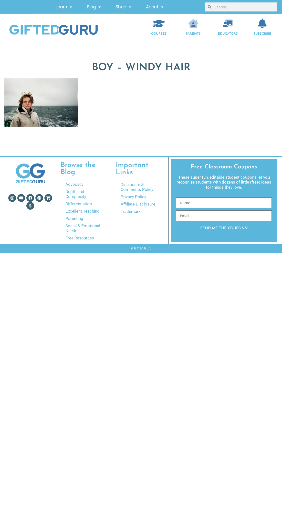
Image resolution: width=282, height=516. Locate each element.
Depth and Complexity (75, 194)
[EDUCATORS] (228, 23)
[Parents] (193, 23)
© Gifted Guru (141, 248)
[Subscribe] (262, 23)
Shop (123, 5)
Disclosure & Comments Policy (137, 187)
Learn (64, 5)
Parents (193, 33)
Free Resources (79, 238)
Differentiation (78, 203)
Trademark (131, 211)
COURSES (159, 33)
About (155, 5)
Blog (94, 5)
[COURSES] (159, 23)
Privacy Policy (133, 196)
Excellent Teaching (82, 211)
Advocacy (74, 184)
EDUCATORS (228, 33)
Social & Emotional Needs (82, 228)
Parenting (74, 218)
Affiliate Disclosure (138, 204)
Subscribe (262, 33)
